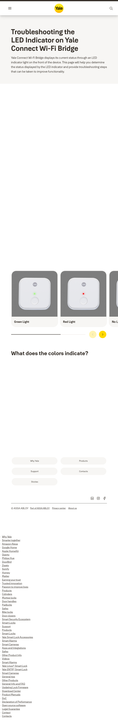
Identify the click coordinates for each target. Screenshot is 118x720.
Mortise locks (9, 597)
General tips (8, 676)
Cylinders (7, 594)
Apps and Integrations (14, 647)
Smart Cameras (10, 644)
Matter (5, 576)
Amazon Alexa (10, 543)
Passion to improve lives (15, 586)
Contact (6, 712)
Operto (5, 554)
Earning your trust (11, 579)
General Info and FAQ (13, 683)
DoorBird (7, 561)
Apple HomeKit (10, 551)
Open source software (14, 705)
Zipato (5, 565)
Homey (6, 572)
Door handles (9, 601)
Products (7, 590)
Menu (15, 8)
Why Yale (7, 536)
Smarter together (11, 540)
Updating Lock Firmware (15, 687)
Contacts (7, 716)
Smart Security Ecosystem (16, 619)
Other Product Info (12, 655)
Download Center (11, 691)
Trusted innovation (12, 583)
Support (6, 626)
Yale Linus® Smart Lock (14, 665)
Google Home (9, 547)
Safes (5, 608)
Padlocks (7, 604)
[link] (34, 461)
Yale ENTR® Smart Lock (14, 669)
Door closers (9, 615)
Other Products (10, 680)
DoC (4, 698)
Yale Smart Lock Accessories (17, 637)
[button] (102, 334)
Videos (6, 658)
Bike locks (7, 612)
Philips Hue (8, 558)
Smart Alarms (9, 640)
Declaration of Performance (17, 701)
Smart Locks (9, 622)
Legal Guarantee (11, 708)
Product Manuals (11, 694)
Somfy (5, 568)
